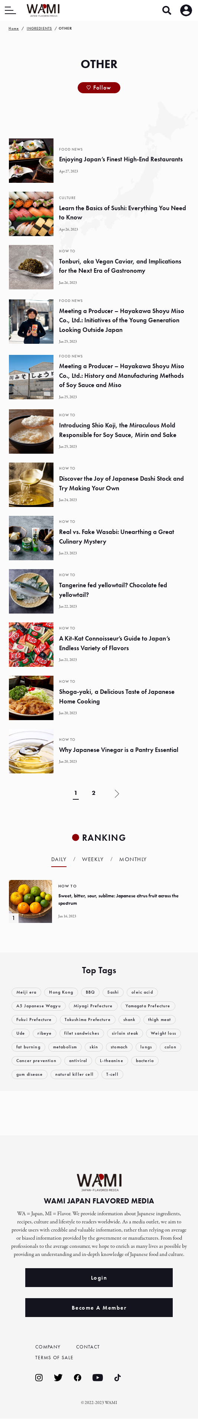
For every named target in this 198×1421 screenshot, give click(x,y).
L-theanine (167, 1061)
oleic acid (149, 992)
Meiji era (27, 992)
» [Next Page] (117, 794)
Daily (59, 859)
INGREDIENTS (39, 28)
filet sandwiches (85, 1033)
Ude (21, 1033)
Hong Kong (64, 992)
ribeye (46, 1033)
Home (14, 28)
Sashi (118, 992)
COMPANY (50, 1347)
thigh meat (167, 1020)
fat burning (69, 1047)
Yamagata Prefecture (156, 1006)
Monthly (133, 859)
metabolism (108, 1047)
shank (136, 1020)
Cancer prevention (88, 1061)
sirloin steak (131, 1033)
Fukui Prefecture (35, 1020)
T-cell (149, 1074)
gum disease (62, 1074)
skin (139, 1047)
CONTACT (90, 1347)
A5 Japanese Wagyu (40, 1006)
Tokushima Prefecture (91, 1020)
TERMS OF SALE (57, 1359)
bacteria (26, 1074)
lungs (22, 1061)
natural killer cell (110, 1074)
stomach (166, 1047)
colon (48, 1061)
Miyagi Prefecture (98, 1006)
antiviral (132, 1061)
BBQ (94, 992)
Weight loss (30, 1047)
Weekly (93, 859)
